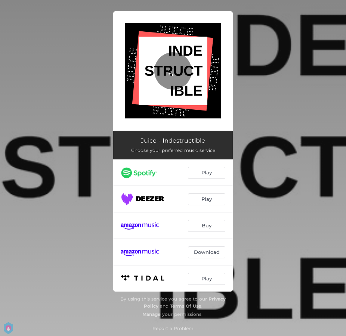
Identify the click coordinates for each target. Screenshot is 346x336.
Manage (151, 314)
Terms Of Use (185, 306)
